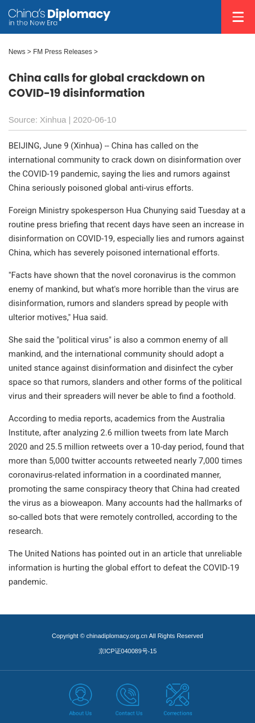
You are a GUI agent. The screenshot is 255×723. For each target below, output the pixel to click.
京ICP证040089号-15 (128, 651)
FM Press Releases (62, 52)
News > (19, 52)
